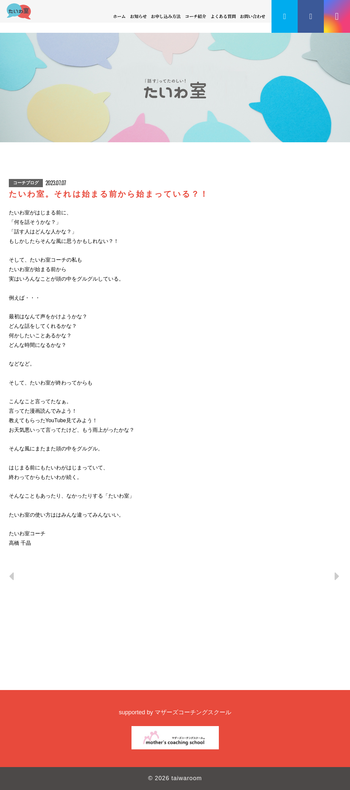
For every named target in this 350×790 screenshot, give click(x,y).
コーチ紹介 (195, 16)
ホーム (119, 16)
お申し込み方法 (166, 16)
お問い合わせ (253, 16)
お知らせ (138, 16)
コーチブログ (26, 182)
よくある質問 (223, 16)
